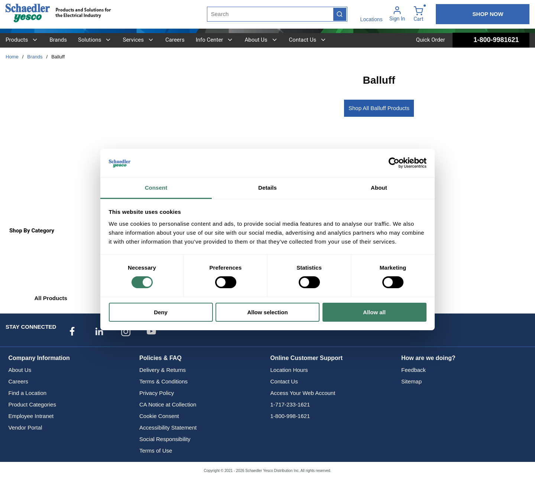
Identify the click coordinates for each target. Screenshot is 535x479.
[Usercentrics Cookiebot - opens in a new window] (394, 162)
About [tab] (379, 187)
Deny (161, 312)
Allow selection (267, 312)
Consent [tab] (156, 187)
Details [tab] (267, 187)
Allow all (374, 312)
